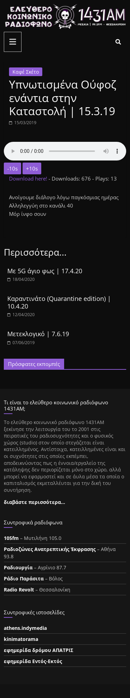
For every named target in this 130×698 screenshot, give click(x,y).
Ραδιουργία (18, 567)
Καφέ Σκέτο (25, 71)
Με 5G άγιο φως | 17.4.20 (44, 271)
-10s (12, 168)
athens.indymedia (25, 628)
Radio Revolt (19, 589)
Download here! (29, 178)
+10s (32, 168)
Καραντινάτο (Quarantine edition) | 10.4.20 (59, 302)
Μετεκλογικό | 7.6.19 (38, 334)
